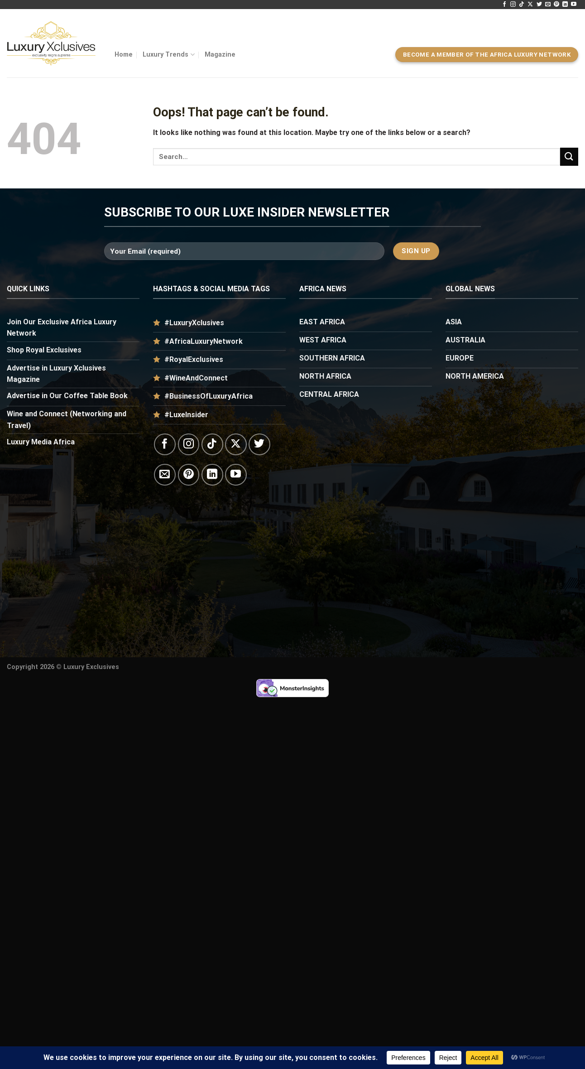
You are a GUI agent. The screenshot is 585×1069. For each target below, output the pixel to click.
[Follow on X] (530, 4)
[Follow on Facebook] (504, 4)
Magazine (220, 54)
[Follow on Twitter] (539, 4)
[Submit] (569, 156)
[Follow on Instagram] (513, 4)
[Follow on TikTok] (521, 4)
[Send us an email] (548, 4)
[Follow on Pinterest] (556, 4)
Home (124, 54)
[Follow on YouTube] (573, 4)
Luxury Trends (168, 54)
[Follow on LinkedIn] (565, 4)
